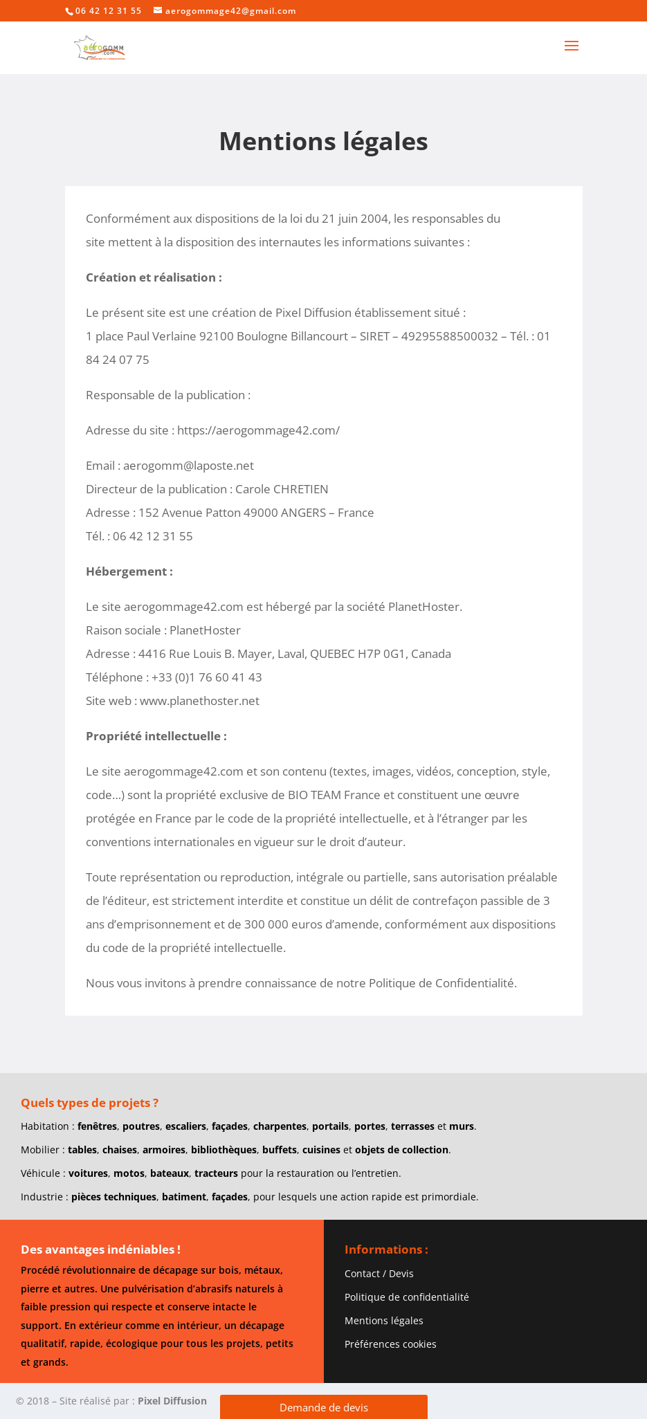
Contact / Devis (379, 1273)
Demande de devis (324, 1407)
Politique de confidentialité (407, 1296)
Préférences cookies (391, 1344)
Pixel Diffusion (172, 1400)
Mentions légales (384, 1320)
